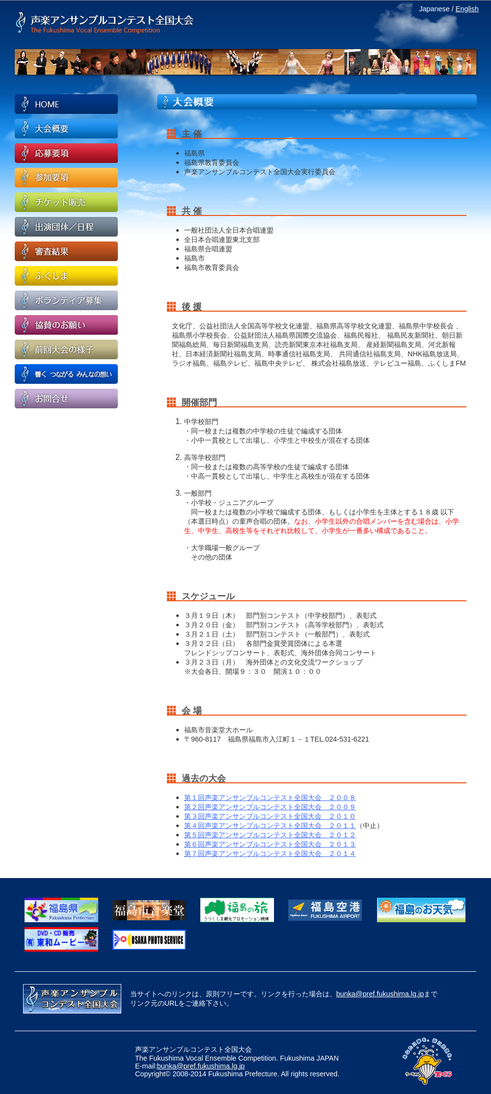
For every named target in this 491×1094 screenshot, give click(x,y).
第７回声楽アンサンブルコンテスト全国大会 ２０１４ (270, 853)
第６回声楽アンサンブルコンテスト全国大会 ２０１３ (270, 844)
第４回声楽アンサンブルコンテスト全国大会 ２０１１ (270, 825)
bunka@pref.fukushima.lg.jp (380, 994)
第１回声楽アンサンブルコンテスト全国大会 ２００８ (270, 797)
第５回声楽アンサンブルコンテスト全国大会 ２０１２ (270, 835)
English (467, 9)
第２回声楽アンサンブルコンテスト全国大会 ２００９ (270, 807)
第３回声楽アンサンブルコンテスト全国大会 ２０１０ (270, 816)
